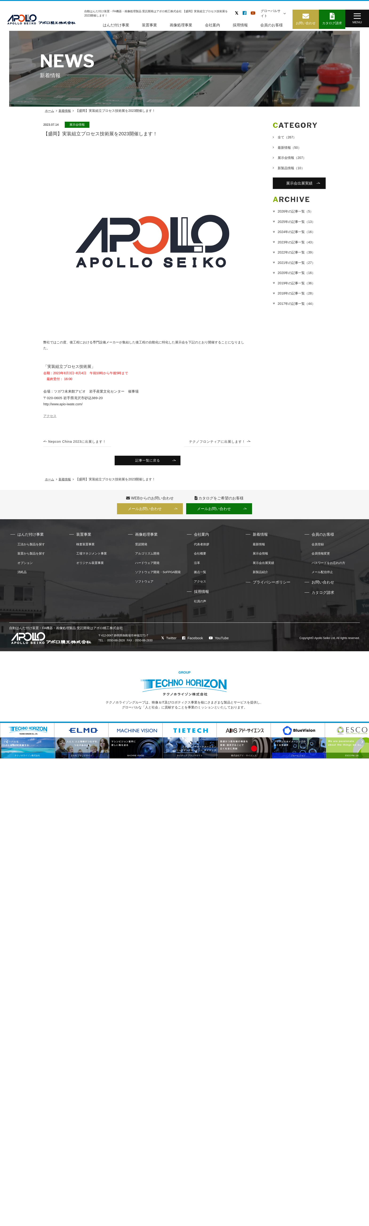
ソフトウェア (144, 584)
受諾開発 (141, 546)
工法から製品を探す (31, 546)
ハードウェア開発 (147, 565)
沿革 (197, 565)
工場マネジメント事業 (91, 556)
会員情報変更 (321, 556)
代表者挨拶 (201, 546)
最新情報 (289, 147)
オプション (25, 565)
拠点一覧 (200, 574)
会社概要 (200, 556)
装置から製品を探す (31, 556)
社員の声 (200, 603)
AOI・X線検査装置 (341, 1211)
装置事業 (148, 25)
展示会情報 (292, 158)
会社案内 (211, 25)
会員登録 (318, 546)
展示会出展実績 (299, 183)
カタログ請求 (323, 595)
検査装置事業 (85, 546)
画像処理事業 (179, 25)
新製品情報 (291, 168)
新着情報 (65, 111)
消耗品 (22, 574)
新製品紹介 (260, 574)
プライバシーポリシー (271, 584)
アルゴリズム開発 (147, 556)
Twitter (167, 640)
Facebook (191, 640)
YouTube (218, 640)
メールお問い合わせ (143, 510)
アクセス (200, 584)
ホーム (49, 111)
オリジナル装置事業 (90, 565)
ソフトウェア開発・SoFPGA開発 (158, 574)
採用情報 (238, 25)
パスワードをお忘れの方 (328, 565)
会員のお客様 (270, 25)
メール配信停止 (322, 574)
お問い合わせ (323, 584)
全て (287, 137)
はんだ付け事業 (114, 25)
